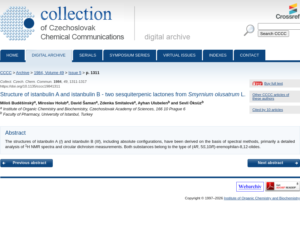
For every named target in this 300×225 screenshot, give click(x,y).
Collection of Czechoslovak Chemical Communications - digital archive (68, 5)
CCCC (6, 72)
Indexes (218, 55)
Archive (22, 72)
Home (12, 55)
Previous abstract (29, 162)
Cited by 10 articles (268, 110)
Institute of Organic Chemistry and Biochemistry (262, 198)
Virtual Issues (179, 55)
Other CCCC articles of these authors (271, 96)
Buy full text (273, 83)
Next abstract (270, 162)
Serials (87, 55)
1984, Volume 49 (49, 72)
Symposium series (130, 55)
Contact (249, 55)
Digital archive (49, 55)
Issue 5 (74, 72)
